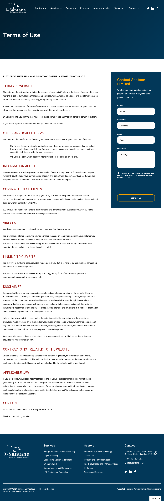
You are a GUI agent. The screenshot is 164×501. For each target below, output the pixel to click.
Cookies (18, 491)
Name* (120, 105)
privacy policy (123, 177)
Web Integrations (154, 489)
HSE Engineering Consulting (56, 472)
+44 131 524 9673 (135, 459)
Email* (120, 134)
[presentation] (132, 186)
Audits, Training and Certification (58, 468)
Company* (121, 120)
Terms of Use (8, 491)
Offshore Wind (50, 464)
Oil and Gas (89, 455)
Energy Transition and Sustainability (59, 451)
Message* (121, 149)
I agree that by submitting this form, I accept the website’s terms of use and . (135, 175)
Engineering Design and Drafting (58, 460)
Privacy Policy (28, 491)
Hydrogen (88, 468)
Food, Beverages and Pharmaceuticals (101, 464)
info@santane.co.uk (42, 409)
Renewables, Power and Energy (98, 451)
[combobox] (155, 498)
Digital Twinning (51, 455)
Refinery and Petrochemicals (97, 460)
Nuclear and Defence (93, 472)
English (153, 498)
